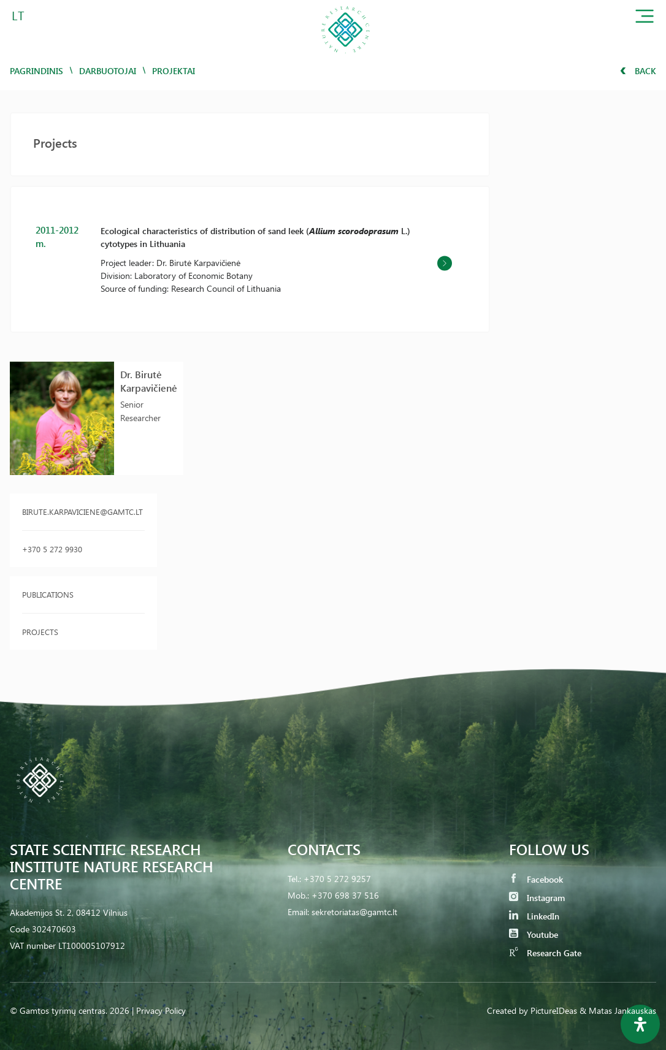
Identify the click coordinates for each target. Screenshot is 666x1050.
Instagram (537, 898)
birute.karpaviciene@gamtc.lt (82, 511)
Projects (40, 631)
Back (638, 71)
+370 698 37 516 (345, 895)
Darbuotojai (107, 71)
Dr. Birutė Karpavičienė (148, 381)
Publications (48, 594)
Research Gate (545, 953)
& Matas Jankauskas (618, 1010)
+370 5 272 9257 (337, 879)
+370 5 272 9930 (52, 549)
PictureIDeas (553, 1010)
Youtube (533, 934)
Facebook (536, 879)
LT (18, 15)
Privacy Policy (161, 1010)
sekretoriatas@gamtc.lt (354, 912)
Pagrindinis (36, 71)
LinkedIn (534, 916)
